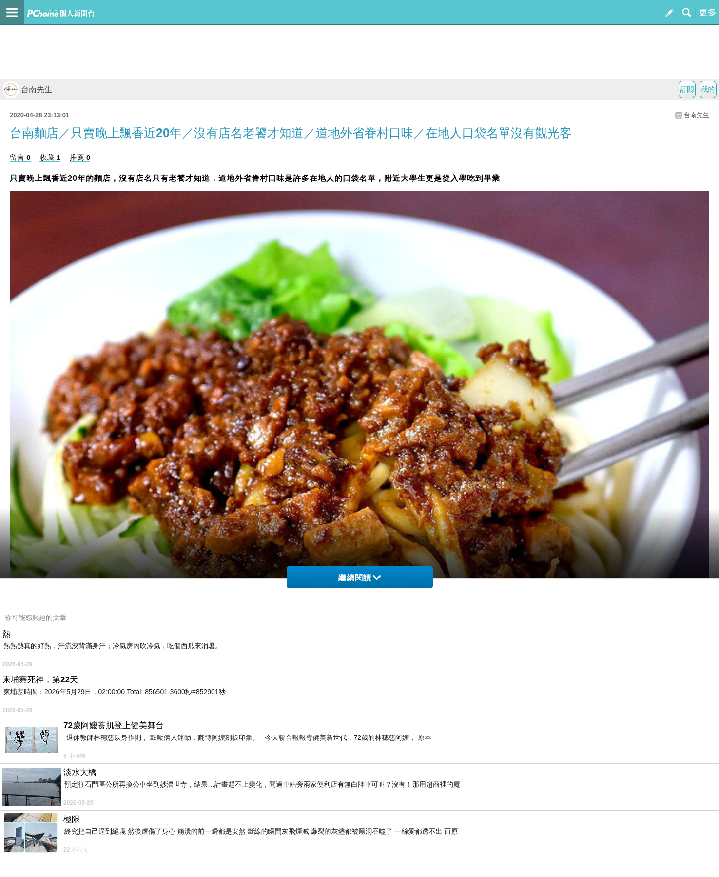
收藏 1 (49, 157)
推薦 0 (80, 157)
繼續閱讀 (359, 577)
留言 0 (20, 157)
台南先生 (27, 89)
